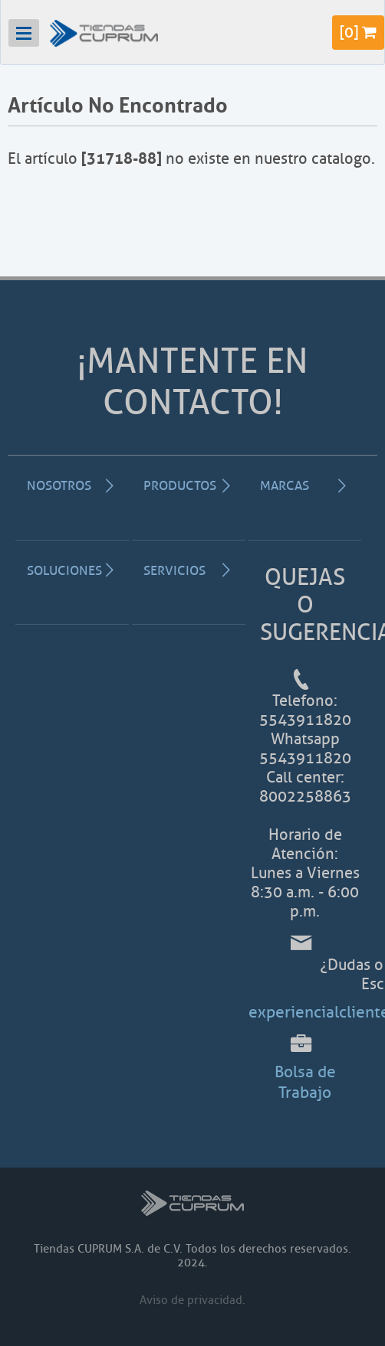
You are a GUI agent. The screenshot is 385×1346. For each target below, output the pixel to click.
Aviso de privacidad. (192, 1300)
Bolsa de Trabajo (305, 1082)
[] (358, 32)
